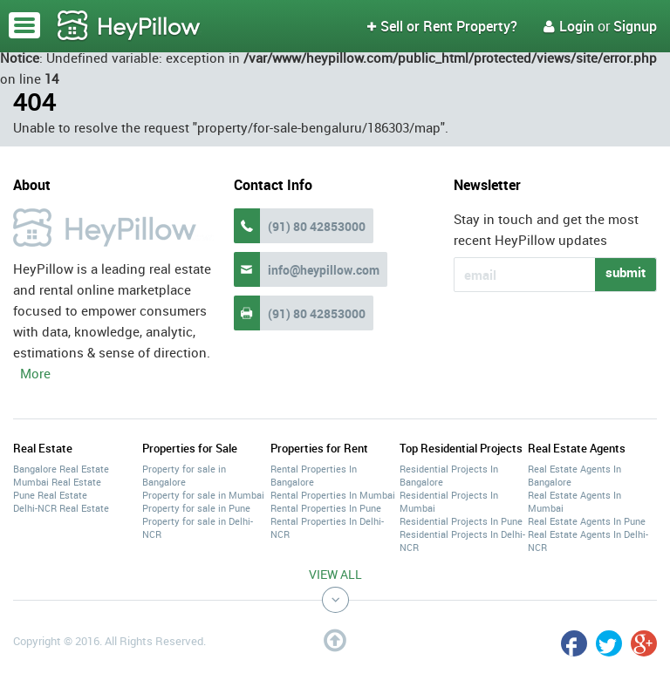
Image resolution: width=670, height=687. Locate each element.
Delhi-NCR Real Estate (61, 507)
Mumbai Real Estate (57, 481)
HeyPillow (129, 26)
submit (625, 272)
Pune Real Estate (50, 494)
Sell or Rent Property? (442, 26)
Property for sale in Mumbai (203, 494)
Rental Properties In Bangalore (313, 475)
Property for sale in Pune (196, 507)
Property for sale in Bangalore (184, 475)
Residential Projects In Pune (461, 520)
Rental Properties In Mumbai (332, 494)
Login (569, 26)
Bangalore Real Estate (61, 468)
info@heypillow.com (323, 270)
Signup (635, 26)
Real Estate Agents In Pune (587, 520)
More (35, 373)
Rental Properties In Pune (325, 507)
